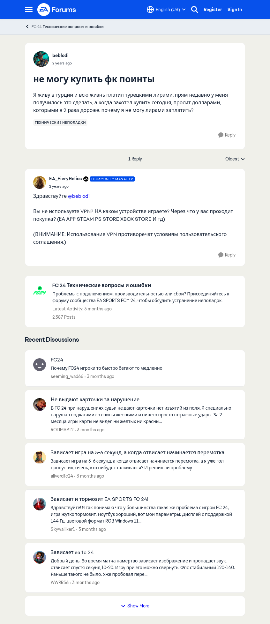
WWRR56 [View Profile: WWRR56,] (60, 582)
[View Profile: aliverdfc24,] (39, 457)
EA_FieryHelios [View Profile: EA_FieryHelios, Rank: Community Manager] (65, 179)
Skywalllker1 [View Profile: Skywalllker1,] (63, 529)
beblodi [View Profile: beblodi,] (60, 55)
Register (213, 9)
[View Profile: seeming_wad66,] (39, 364)
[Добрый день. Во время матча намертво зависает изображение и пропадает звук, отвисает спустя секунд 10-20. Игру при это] (144, 568)
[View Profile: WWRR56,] (39, 557)
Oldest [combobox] (235, 159)
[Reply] (227, 135)
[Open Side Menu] (29, 9)
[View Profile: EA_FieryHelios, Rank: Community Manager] (39, 182)
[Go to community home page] (56, 9)
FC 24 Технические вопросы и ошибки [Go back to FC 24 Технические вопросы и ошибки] (64, 26)
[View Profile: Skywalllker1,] (39, 504)
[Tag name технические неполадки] (60, 122)
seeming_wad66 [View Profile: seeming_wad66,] (67, 376)
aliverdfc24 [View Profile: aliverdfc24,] (62, 476)
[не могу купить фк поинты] (92, 186)
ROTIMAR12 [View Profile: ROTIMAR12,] (62, 429)
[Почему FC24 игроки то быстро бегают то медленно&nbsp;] (144, 368)
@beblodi (78, 196)
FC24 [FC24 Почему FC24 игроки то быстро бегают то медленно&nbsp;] (57, 360)
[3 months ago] (99, 376)
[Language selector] (166, 9)
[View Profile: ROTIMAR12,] (39, 404)
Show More (135, 606)
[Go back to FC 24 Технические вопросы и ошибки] (145, 285)
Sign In (235, 9)
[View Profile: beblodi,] (41, 59)
